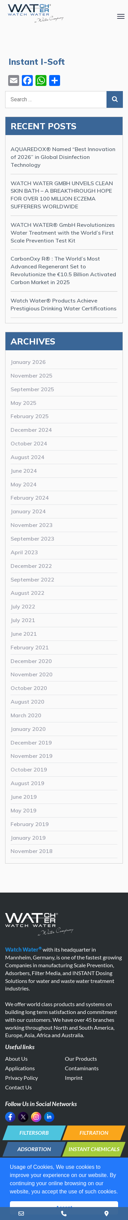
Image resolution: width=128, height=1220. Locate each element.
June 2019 (24, 796)
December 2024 (31, 429)
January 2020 (28, 728)
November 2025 (32, 375)
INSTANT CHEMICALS (94, 1149)
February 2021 (30, 647)
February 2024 (30, 497)
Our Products (81, 1058)
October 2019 (29, 769)
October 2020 (29, 688)
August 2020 (27, 701)
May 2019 (24, 810)
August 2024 (27, 457)
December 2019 (31, 742)
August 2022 (27, 592)
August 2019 (27, 783)
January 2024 (28, 511)
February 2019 (30, 824)
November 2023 (32, 524)
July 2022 (23, 606)
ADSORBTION (34, 1149)
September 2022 (32, 579)
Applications (20, 1068)
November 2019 (32, 755)
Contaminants (82, 1068)
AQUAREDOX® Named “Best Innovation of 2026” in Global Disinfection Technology (63, 157)
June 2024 (24, 470)
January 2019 (28, 837)
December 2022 (31, 565)
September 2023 (32, 538)
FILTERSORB (34, 1132)
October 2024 (29, 443)
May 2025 (24, 402)
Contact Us (18, 1087)
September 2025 (32, 389)
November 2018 (32, 851)
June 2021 (24, 633)
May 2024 (24, 484)
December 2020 (31, 661)
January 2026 (28, 361)
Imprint (74, 1077)
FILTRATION (94, 1132)
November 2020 (32, 674)
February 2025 (30, 416)
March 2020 (26, 715)
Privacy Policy (21, 1077)
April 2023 (24, 552)
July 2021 (23, 620)
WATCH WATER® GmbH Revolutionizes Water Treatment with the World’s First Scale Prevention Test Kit (63, 232)
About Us (16, 1058)
